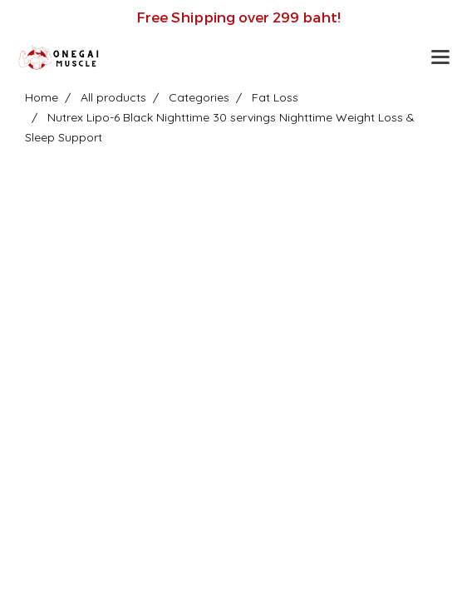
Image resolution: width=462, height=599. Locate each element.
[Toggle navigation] (440, 58)
